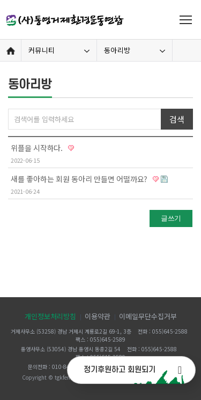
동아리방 (117, 50)
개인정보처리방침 (50, 316)
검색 (176, 119)
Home (10, 51)
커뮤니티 (41, 50)
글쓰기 (171, 218)
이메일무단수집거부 (148, 316)
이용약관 (97, 316)
